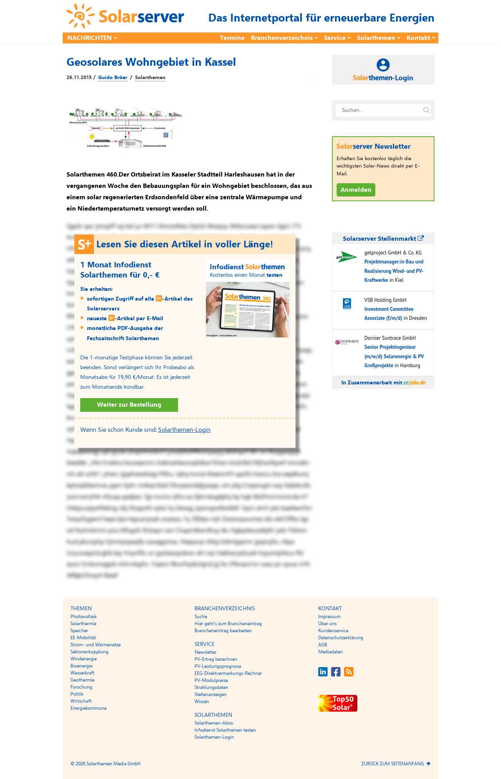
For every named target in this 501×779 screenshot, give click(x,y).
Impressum (329, 616)
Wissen (202, 701)
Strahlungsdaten (211, 687)
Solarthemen (376, 38)
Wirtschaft (81, 701)
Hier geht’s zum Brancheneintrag (228, 623)
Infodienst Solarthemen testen (225, 730)
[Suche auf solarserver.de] (426, 110)
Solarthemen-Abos (214, 723)
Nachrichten (89, 38)
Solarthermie (83, 623)
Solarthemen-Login (184, 430)
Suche (201, 616)
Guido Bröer (112, 77)
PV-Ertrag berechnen (216, 659)
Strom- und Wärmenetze (95, 645)
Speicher (79, 631)
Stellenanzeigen (211, 694)
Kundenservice (333, 631)
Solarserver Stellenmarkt (383, 238)
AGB (322, 645)
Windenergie (83, 659)
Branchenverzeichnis (282, 38)
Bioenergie (81, 666)
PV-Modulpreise (211, 680)
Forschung (81, 687)
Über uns (327, 623)
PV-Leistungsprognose (218, 666)
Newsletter (205, 652)
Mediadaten (330, 652)
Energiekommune (88, 708)
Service (335, 38)
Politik (76, 694)
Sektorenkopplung (89, 652)
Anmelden (356, 190)
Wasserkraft (82, 673)
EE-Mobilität (83, 638)
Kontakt (418, 38)
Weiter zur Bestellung (129, 404)
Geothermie (82, 680)
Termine (232, 38)
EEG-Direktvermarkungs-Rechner (228, 673)
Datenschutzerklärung (340, 638)
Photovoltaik (83, 616)
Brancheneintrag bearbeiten (223, 631)
